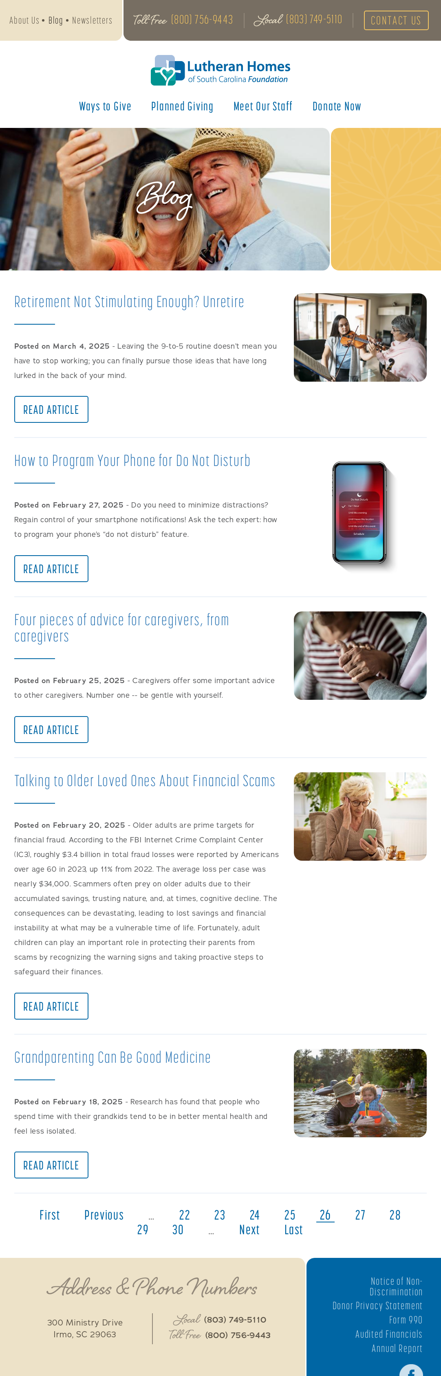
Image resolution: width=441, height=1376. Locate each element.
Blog (56, 20)
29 (159, 1250)
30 (196, 1250)
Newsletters (92, 20)
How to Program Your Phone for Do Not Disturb (135, 461)
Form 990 (405, 1340)
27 (381, 1236)
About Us (24, 20)
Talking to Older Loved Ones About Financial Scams (104, 791)
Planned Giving (182, 107)
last (313, 1250)
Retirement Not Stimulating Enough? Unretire (132, 301)
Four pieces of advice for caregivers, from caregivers (126, 629)
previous (120, 1236)
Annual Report (396, 1369)
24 (274, 1236)
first (65, 1236)
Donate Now (337, 107)
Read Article (51, 411)
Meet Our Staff (263, 107)
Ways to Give (105, 107)
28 (123, 1250)
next (268, 1250)
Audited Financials (388, 1355)
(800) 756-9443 (202, 20)
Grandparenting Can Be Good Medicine (115, 1077)
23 (238, 1236)
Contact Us (397, 21)
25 (309, 1236)
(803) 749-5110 (313, 20)
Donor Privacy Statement (376, 1326)
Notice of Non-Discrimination (395, 1307)
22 (202, 1236)
